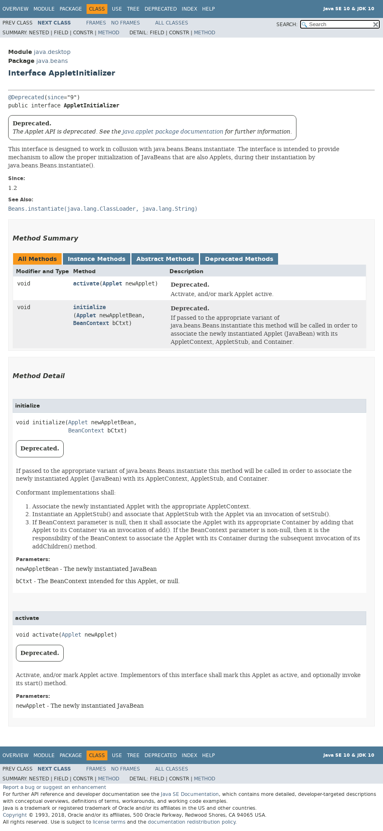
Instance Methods (96, 259)
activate (86, 283)
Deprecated (161, 9)
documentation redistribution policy (191, 822)
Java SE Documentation (190, 794)
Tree (133, 9)
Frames (96, 23)
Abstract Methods (165, 259)
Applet (112, 283)
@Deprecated (26, 97)
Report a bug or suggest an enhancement (54, 787)
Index (189, 9)
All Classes (171, 23)
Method (108, 33)
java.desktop (52, 52)
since (55, 97)
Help (208, 9)
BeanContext (91, 323)
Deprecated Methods (239, 259)
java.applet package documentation (172, 131)
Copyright (15, 815)
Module (44, 9)
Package (71, 9)
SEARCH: (287, 24)
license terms (109, 822)
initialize (89, 307)
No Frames (125, 23)
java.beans (52, 61)
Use (117, 9)
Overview (15, 9)
